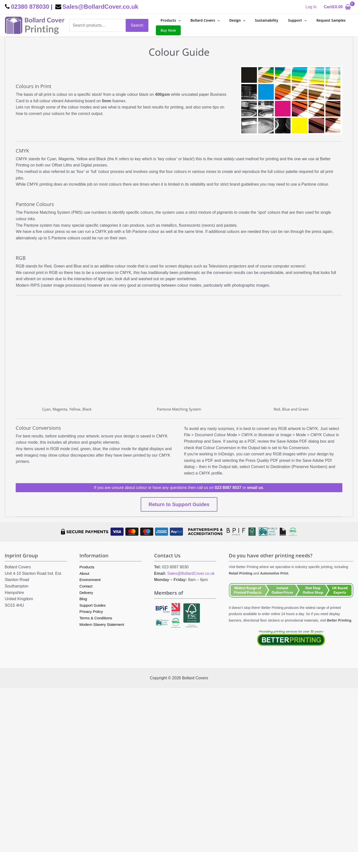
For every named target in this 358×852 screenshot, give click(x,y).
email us (255, 487)
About (84, 573)
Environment (90, 580)
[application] (177, 20)
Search (137, 25)
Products (87, 567)
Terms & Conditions (96, 618)
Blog (83, 599)
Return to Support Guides (179, 504)
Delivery (86, 592)
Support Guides (93, 605)
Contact (86, 586)
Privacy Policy (91, 611)
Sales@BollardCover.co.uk (191, 573)
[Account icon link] (310, 7)
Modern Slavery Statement (102, 624)
